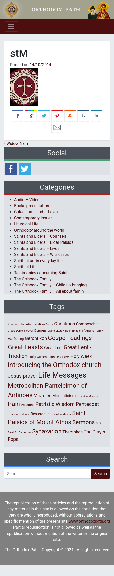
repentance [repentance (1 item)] (23, 414)
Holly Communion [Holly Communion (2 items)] (41, 357)
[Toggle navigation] (11, 26)
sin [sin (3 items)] (98, 423)
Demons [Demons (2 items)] (40, 330)
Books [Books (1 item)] (49, 324)
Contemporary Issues (33, 218)
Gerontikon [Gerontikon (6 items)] (36, 338)
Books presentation (31, 205)
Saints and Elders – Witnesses (41, 254)
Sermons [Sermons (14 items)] (83, 422)
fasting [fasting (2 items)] (18, 339)
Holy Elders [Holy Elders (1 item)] (62, 357)
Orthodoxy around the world (39, 230)
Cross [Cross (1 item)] (11, 330)
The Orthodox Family (32, 279)
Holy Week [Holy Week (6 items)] (81, 356)
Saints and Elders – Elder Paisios (44, 242)
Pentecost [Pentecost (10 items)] (87, 404)
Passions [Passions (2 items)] (27, 405)
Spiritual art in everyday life (38, 260)
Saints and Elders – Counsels (40, 236)
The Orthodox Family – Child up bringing (50, 285)
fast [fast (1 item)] (10, 339)
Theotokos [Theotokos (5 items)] (72, 431)
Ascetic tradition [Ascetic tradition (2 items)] (33, 324)
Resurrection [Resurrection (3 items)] (41, 414)
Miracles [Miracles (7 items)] (42, 395)
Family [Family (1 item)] (99, 330)
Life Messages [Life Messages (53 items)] (62, 375)
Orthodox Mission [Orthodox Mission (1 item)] (87, 396)
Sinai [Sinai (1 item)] (11, 432)
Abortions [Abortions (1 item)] (14, 324)
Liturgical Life (26, 224)
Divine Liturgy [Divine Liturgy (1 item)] (56, 330)
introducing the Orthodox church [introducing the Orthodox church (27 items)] (54, 365)
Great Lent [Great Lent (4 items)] (53, 347)
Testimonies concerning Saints (42, 272)
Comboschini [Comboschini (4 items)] (88, 324)
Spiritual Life (25, 266)
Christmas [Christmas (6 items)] (64, 323)
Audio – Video (26, 199)
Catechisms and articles (36, 211)
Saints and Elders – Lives (36, 248)
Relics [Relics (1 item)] (11, 414)
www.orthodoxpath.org (89, 521)
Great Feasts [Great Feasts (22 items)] (25, 347)
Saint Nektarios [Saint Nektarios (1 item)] (62, 414)
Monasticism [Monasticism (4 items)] (64, 395)
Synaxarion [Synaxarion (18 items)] (46, 431)
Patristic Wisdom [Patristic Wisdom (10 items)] (55, 404)
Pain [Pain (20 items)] (14, 403)
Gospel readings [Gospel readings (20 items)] (70, 337)
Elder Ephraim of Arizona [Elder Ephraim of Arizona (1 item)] (80, 330)
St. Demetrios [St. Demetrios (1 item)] (23, 432)
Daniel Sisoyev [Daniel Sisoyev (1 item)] (24, 330)
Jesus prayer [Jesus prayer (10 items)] (22, 376)
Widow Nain (16, 143)
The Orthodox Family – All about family (49, 291)
